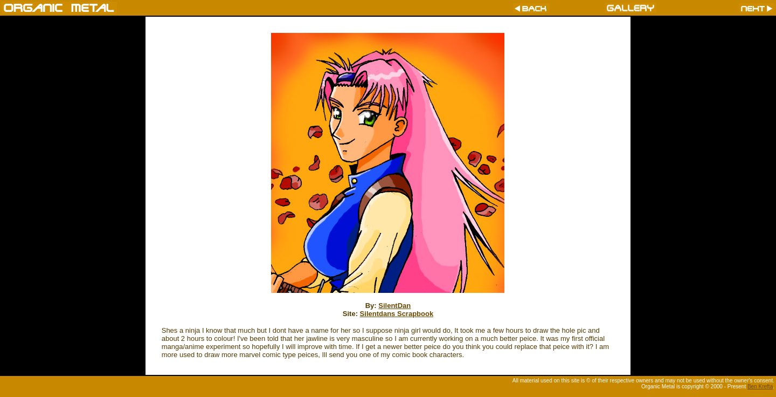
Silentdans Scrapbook (397, 314)
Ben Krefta (760, 386)
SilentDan (394, 306)
